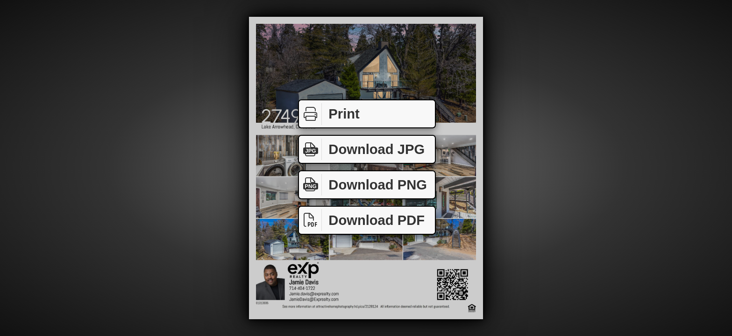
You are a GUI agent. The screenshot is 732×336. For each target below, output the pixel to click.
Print (329, 114)
